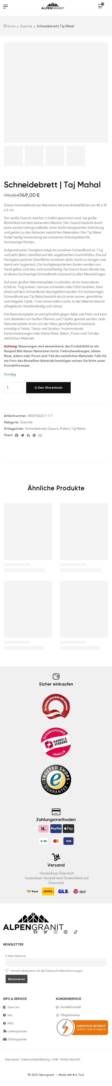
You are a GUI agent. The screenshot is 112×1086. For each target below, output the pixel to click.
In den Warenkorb (48, 387)
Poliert (64, 429)
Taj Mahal (78, 429)
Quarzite (26, 26)
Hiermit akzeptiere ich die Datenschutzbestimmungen (44, 971)
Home (11, 26)
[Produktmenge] (7, 387)
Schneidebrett (35, 429)
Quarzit (53, 429)
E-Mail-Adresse (16, 956)
